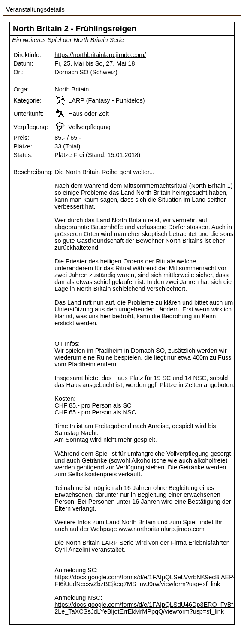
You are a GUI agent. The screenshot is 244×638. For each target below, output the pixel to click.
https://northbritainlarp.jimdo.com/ (100, 54)
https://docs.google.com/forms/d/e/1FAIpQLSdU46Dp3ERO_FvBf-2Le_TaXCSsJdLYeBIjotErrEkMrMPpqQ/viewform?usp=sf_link (144, 608)
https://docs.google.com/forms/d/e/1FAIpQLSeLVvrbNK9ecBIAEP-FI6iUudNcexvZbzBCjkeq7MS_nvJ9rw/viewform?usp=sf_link (144, 580)
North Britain (71, 89)
